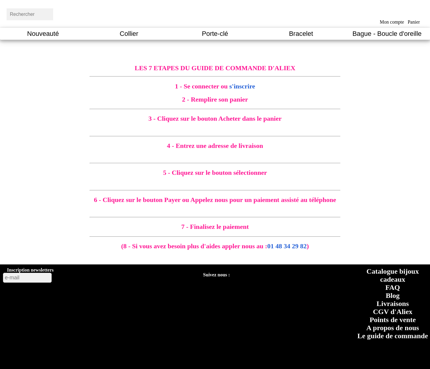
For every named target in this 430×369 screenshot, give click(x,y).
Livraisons (393, 303)
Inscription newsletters (30, 269)
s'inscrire (242, 86)
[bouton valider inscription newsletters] (68, 276)
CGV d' (392, 312)
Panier (414, 22)
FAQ (393, 287)
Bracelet (301, 33)
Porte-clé (215, 33)
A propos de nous (392, 328)
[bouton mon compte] (392, 12)
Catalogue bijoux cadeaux (392, 275)
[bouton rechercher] (67, 13)
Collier (129, 33)
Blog (393, 295)
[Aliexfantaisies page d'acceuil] (223, 13)
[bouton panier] (413, 12)
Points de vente (393, 320)
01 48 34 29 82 (287, 246)
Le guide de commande (392, 336)
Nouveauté (43, 33)
